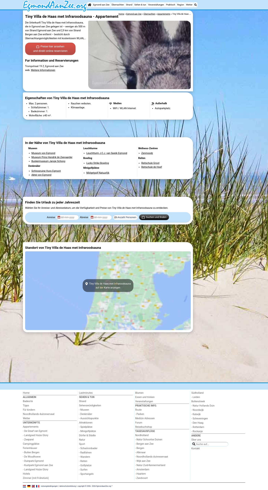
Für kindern (29, 409)
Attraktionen (85, 422)
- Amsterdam (142, 469)
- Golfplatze (85, 465)
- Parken (139, 414)
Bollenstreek (198, 401)
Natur (82, 439)
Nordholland (142, 435)
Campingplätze (31, 443)
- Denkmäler (85, 414)
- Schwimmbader (88, 448)
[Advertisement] (219, 89)
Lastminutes (86, 392)
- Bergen (139, 448)
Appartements (30, 426)
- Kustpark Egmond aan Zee (38, 465)
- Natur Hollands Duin (203, 405)
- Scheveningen (199, 418)
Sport (82, 444)
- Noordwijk (197, 410)
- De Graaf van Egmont (35, 431)
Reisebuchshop (143, 426)
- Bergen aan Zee (144, 443)
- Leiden (195, 397)
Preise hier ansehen (50, 49)
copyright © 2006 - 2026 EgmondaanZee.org (94, 486)
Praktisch (170, 4)
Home (26, 392)
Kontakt (195, 448)
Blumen (139, 392)
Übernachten (117, 4)
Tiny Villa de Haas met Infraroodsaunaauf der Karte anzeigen (108, 285)
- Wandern (84, 456)
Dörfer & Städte (87, 435)
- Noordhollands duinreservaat (151, 456)
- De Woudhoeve (32, 456)
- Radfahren (85, 452)
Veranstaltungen (156, 4)
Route (138, 409)
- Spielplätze (85, 426)
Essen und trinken (145, 397)
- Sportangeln (86, 474)
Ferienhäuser (30, 448)
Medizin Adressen (145, 418)
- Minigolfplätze (87, 431)
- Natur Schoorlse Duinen (148, 439)
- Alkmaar (140, 452)
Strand (129, 4)
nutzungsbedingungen (49, 486)
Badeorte (28, 401)
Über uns (196, 439)
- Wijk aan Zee (142, 461)
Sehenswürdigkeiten (90, 405)
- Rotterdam (197, 427)
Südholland (197, 392)
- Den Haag (197, 422)
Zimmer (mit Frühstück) (36, 478)
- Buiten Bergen (31, 452)
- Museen (84, 409)
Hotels (26, 473)
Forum (138, 422)
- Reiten (83, 461)
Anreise (51, 217)
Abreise (84, 217)
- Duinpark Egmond (33, 461)
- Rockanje (197, 431)
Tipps (26, 405)
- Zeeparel (28, 439)
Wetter (189, 4)
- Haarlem (140, 473)
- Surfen (83, 469)
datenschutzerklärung (67, 486)
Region (180, 4)
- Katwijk (196, 414)
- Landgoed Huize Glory (35, 435)
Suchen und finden (154, 217)
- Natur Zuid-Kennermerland (150, 465)
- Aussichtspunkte (89, 418)
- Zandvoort (141, 478)
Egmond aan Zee (101, 4)
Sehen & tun (140, 4)
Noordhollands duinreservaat (39, 414)
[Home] (89, 4)
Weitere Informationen (43, 70)
